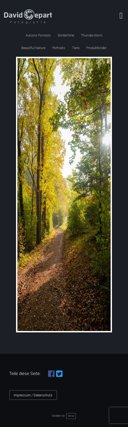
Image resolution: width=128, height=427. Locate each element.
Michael (71, 416)
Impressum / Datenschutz (33, 395)
